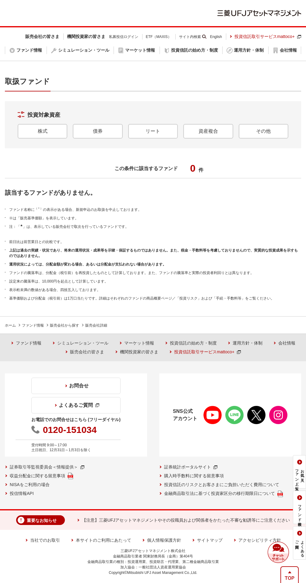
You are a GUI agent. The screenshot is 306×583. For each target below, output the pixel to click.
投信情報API (22, 493)
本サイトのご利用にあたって (103, 540)
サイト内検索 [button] (190, 37)
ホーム (10, 325)
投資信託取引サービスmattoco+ (267, 36)
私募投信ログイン (123, 37)
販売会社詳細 (96, 325)
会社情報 (286, 343)
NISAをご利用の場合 (30, 484)
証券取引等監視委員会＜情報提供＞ (47, 467)
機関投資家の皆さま (139, 351)
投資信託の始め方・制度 (193, 343)
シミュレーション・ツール (82, 343)
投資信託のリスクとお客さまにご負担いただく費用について (221, 484)
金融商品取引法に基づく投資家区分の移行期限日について (223, 494)
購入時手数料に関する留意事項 (194, 475)
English (216, 37)
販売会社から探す (64, 325)
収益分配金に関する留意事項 (41, 476)
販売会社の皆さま (87, 351)
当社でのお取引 (45, 540)
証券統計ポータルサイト (190, 467)
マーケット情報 (139, 343)
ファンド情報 (33, 325)
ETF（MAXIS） (158, 37)
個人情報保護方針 (164, 540)
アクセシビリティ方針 (259, 540)
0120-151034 (70, 430)
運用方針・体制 (247, 343)
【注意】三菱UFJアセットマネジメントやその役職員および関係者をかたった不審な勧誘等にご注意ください (186, 520)
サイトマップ (210, 540)
